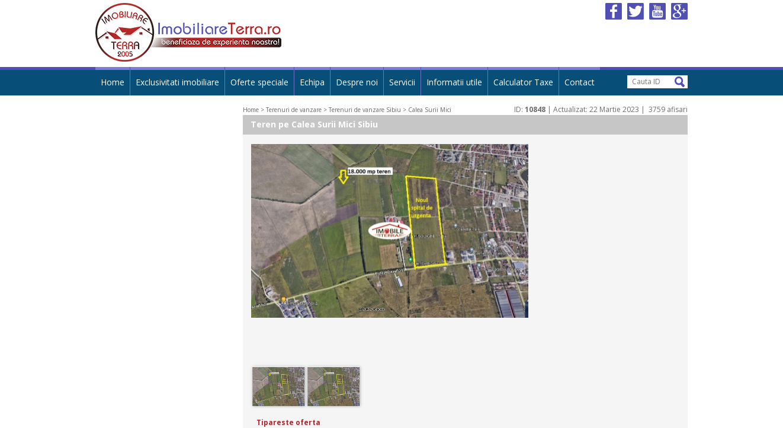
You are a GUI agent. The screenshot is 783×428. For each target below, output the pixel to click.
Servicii (402, 82)
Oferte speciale (259, 82)
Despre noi (357, 82)
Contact (579, 82)
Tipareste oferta (288, 422)
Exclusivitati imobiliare (177, 82)
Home (112, 82)
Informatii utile (454, 82)
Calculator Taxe (523, 82)
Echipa (312, 82)
